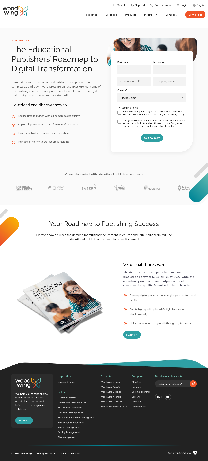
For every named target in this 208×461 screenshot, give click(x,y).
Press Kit (136, 401)
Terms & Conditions (71, 453)
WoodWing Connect (111, 401)
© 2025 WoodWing (21, 453)
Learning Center (140, 406)
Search (119, 5)
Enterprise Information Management (76, 417)
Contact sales (160, 5)
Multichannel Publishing (70, 407)
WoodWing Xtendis (110, 396)
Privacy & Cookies (46, 453)
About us (136, 381)
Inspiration (152, 14)
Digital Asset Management (72, 402)
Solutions (113, 14)
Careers (136, 396)
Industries (92, 14)
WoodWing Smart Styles (113, 406)
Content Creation (67, 397)
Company (173, 14)
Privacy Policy (177, 114)
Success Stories (66, 381)
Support (138, 5)
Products (132, 14)
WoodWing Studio (110, 381)
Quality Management (69, 432)
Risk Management (67, 437)
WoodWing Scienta (110, 391)
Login (181, 5)
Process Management (69, 427)
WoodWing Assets (110, 386)
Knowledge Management (71, 422)
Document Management (70, 412)
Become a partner (141, 391)
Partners (136, 386)
